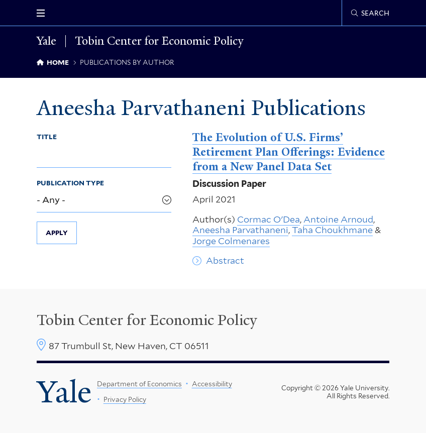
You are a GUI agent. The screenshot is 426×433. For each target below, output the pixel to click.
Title (47, 137)
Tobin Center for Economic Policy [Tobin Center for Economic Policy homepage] (159, 41)
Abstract (225, 260)
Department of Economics (139, 384)
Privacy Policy (124, 399)
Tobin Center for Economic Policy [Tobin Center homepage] (147, 320)
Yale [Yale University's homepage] (64, 391)
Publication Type (70, 183)
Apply (57, 233)
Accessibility (212, 384)
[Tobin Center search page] (370, 13)
